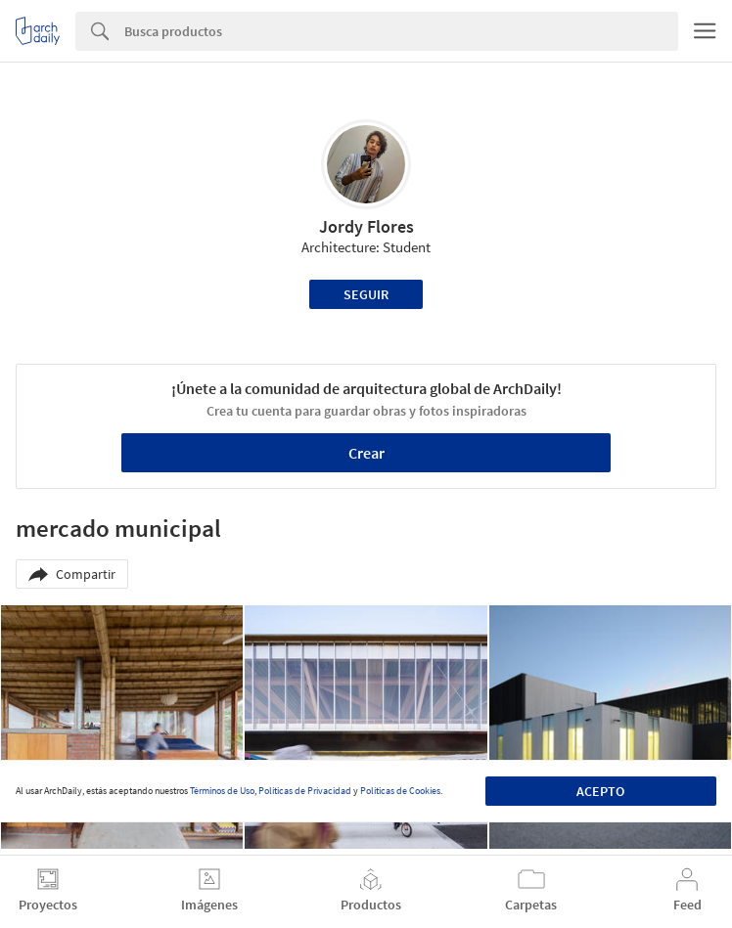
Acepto (600, 791)
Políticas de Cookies (400, 790)
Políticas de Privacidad (304, 790)
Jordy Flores (366, 226)
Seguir (366, 294)
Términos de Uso (222, 790)
